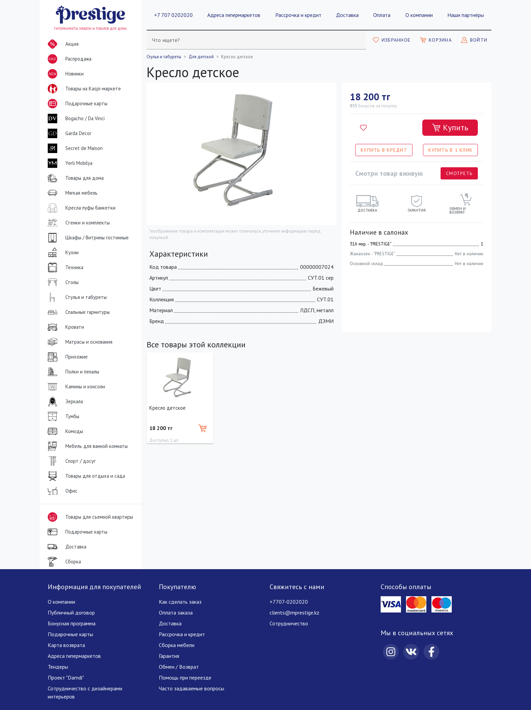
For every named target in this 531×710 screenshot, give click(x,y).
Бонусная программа (71, 623)
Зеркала (64, 401)
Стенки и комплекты (77, 223)
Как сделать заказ (180, 601)
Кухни (62, 252)
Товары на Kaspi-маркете (83, 88)
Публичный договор (71, 612)
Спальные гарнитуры (77, 312)
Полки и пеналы (72, 371)
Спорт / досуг (70, 461)
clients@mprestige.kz (294, 612)
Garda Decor (68, 133)
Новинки (64, 75)
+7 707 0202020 (173, 15)
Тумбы (62, 416)
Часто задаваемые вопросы (191, 688)
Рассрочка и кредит (298, 15)
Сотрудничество (289, 623)
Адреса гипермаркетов (233, 15)
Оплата (381, 15)
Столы (62, 282)
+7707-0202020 (289, 601)
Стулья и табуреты (76, 297)
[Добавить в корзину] (450, 128)
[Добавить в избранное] (363, 128)
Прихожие (66, 357)
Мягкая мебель (71, 193)
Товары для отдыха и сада (85, 476)
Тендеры (58, 666)
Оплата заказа (176, 612)
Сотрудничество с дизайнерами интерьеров (85, 692)
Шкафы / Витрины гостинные (87, 237)
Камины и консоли (75, 386)
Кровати (64, 327)
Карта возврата (66, 645)
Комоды (64, 431)
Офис (61, 491)
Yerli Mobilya (68, 163)
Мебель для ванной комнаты (86, 446)
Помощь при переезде (185, 677)
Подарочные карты (76, 103)
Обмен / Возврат (179, 666)
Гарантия (169, 655)
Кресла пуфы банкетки (80, 208)
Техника (64, 267)
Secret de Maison (74, 148)
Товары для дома (74, 178)
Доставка (347, 15)
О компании (419, 15)
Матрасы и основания (78, 342)
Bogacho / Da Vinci (75, 118)
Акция (62, 44)
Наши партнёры (465, 15)
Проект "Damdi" (66, 677)
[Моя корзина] (435, 40)
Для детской (201, 57)
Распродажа (68, 59)
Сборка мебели (176, 645)
